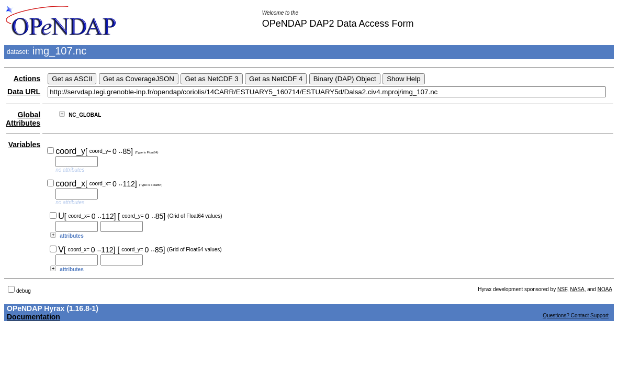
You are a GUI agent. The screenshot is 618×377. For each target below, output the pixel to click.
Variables (24, 144)
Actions (27, 78)
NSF (562, 289)
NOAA (605, 289)
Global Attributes (23, 118)
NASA (577, 289)
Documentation (33, 317)
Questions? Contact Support (576, 315)
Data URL (23, 91)
